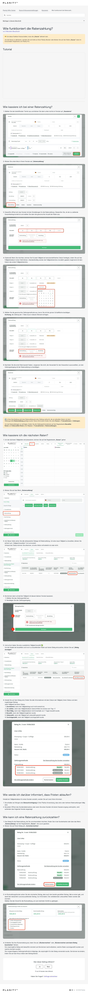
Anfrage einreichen (50, 976)
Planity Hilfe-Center (9, 10)
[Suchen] (44, 15)
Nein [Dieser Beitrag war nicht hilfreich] (48, 966)
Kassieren (45, 10)
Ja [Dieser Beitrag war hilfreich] (39, 966)
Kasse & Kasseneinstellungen (28, 10)
